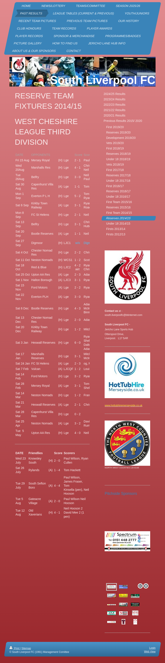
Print (14, 648)
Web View (150, 651)
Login (152, 647)
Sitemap (26, 648)
